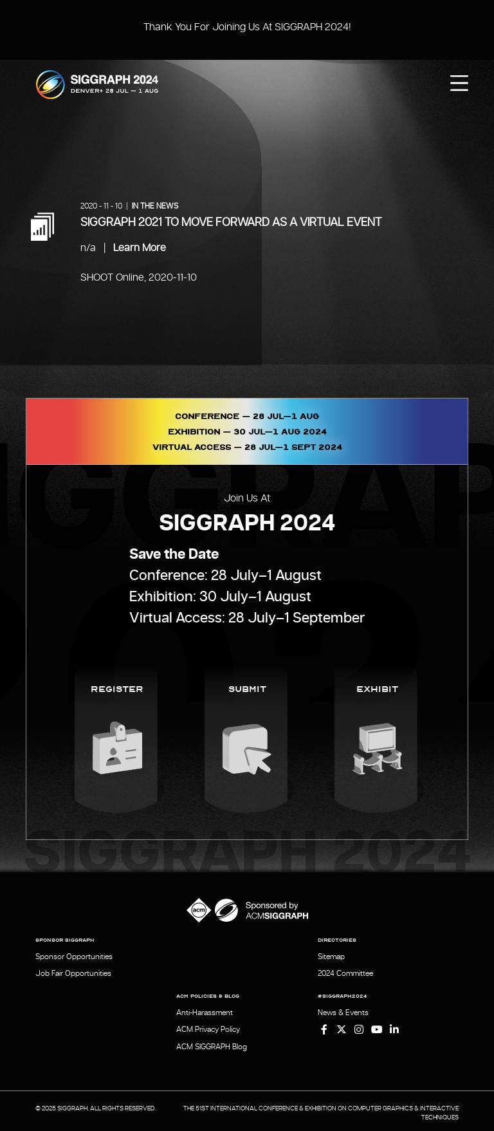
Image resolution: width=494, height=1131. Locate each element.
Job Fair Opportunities (73, 973)
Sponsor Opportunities (74, 956)
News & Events (343, 1011)
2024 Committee (345, 973)
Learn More (139, 248)
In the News (155, 206)
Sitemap (331, 956)
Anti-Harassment (204, 1011)
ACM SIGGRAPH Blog (211, 1043)
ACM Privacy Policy (208, 1027)
